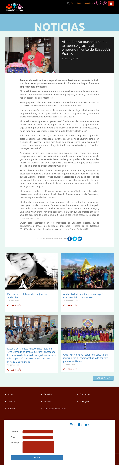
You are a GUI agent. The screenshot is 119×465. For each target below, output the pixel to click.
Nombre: (15, 431)
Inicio (10, 394)
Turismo (11, 408)
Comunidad (85, 394)
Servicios (48, 394)
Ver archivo (103, 378)
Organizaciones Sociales (55, 408)
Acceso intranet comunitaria (82, 3)
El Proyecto (85, 401)
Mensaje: (15, 442)
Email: (14, 437)
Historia (47, 401)
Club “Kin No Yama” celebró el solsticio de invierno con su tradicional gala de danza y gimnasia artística (85, 358)
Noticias (11, 401)
